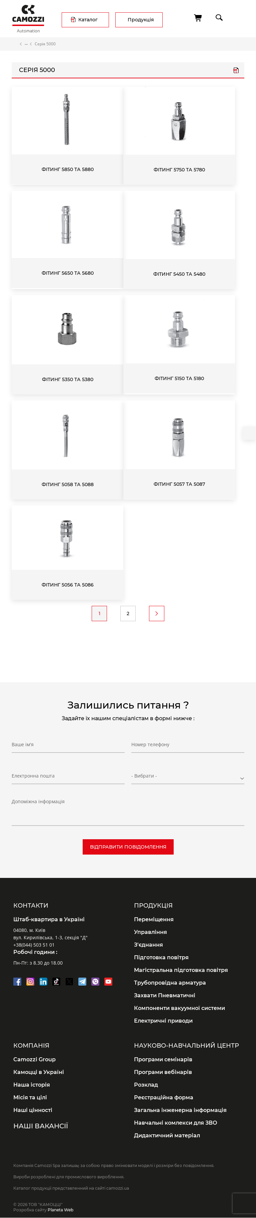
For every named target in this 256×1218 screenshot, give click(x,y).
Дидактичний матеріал (167, 1135)
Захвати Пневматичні (164, 995)
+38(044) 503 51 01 (34, 945)
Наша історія (31, 1085)
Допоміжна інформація (38, 801)
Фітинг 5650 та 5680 (68, 273)
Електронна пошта (33, 776)
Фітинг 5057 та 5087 (179, 484)
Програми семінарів (163, 1059)
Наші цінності (32, 1110)
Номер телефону (150, 744)
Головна (15, 44)
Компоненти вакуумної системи (179, 1008)
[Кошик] (198, 18)
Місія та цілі (30, 1097)
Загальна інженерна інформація (180, 1110)
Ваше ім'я (23, 744)
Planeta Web (60, 1209)
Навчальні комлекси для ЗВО (175, 1123)
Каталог (88, 20)
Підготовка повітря (161, 957)
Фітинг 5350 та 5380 (67, 379)
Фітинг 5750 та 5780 (179, 170)
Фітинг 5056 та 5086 (68, 585)
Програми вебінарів (163, 1072)
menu (238, 17)
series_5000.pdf (236, 71)
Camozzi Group (34, 1059)
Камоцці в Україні (38, 1072)
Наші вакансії (40, 1126)
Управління (150, 932)
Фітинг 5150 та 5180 (179, 378)
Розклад (146, 1085)
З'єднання (148, 945)
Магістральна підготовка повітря (181, 970)
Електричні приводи (163, 1021)
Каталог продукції (26, 44)
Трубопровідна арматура (170, 983)
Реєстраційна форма (163, 1097)
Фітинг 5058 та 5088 (68, 484)
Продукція (141, 20)
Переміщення (154, 919)
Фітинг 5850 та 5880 (68, 169)
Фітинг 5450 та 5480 (179, 274)
